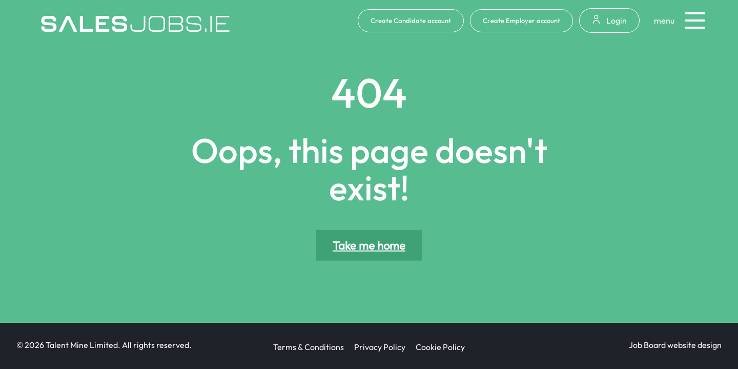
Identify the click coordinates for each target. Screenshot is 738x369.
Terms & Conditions (308, 347)
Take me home (369, 245)
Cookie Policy (440, 347)
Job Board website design (675, 345)
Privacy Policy (379, 347)
